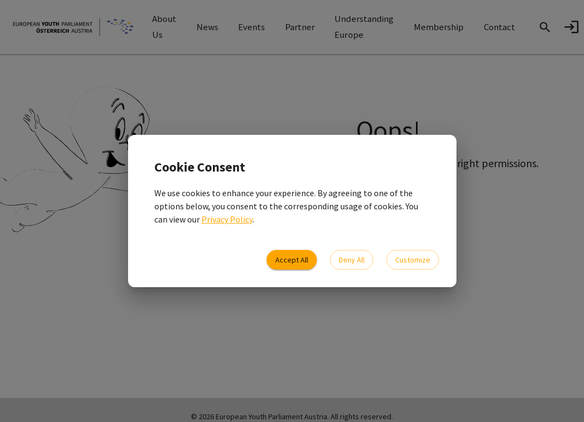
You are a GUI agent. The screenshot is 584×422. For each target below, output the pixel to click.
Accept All (292, 260)
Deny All (352, 260)
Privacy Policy (226, 219)
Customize (412, 260)
